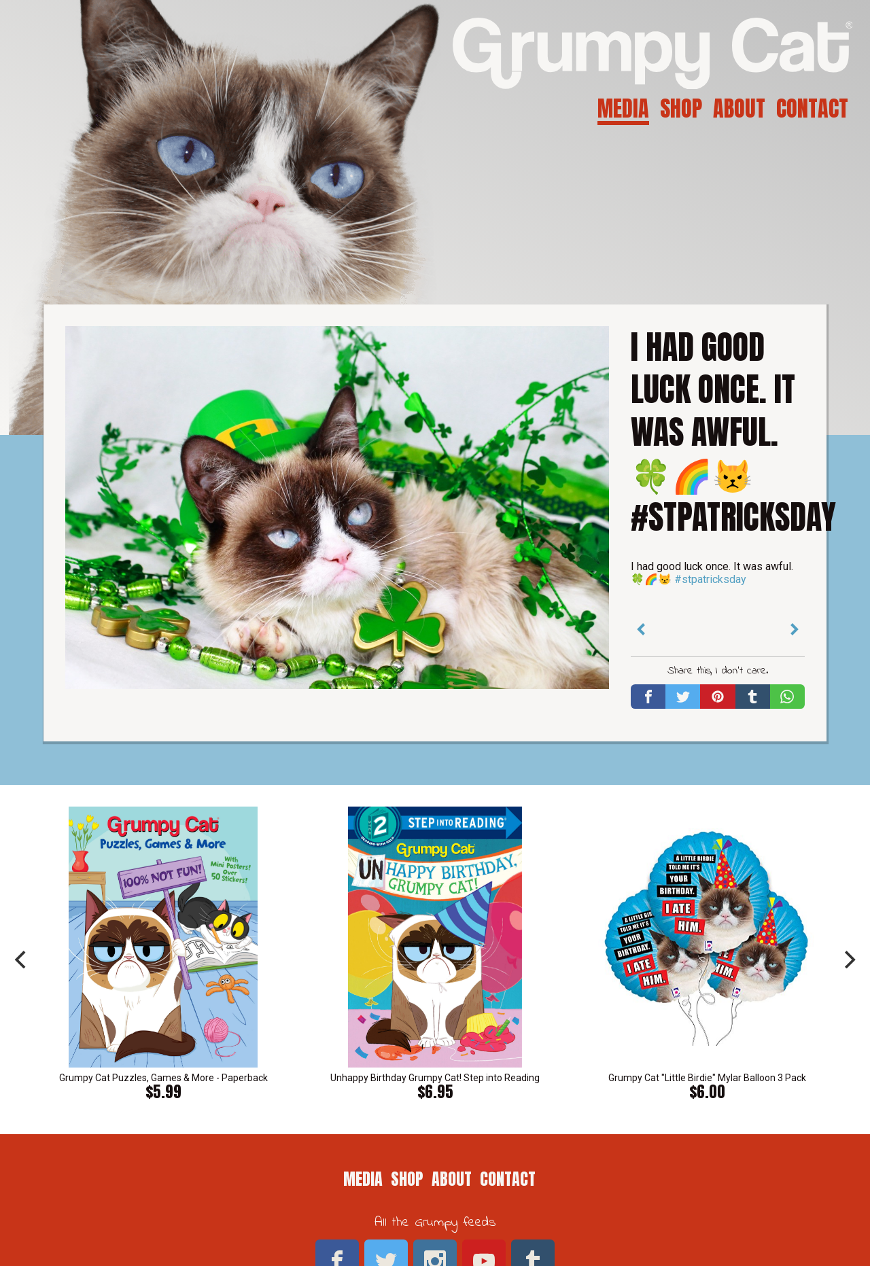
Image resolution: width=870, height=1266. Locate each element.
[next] (848, 959)
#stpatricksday (710, 579)
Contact (812, 108)
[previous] (22, 959)
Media (623, 108)
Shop (681, 108)
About (739, 108)
